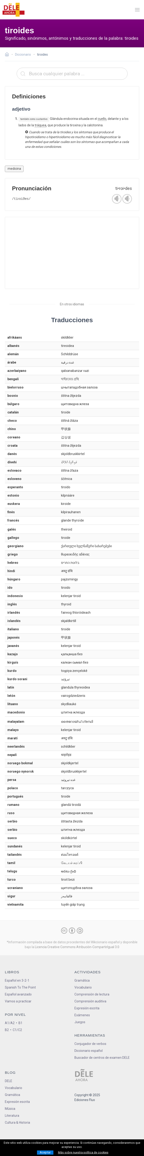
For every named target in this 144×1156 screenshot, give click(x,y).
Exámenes (82, 1015)
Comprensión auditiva (90, 1001)
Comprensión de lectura (91, 994)
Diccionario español (88, 1051)
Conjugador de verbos (90, 1044)
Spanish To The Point (20, 987)
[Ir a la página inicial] (8, 55)
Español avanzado (18, 994)
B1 (20, 1023)
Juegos (79, 1022)
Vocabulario (83, 987)
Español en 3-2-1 (17, 980)
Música (10, 1108)
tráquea (40, 125)
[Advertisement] (72, 253)
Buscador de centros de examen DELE (102, 1057)
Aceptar (45, 1152)
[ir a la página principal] (13, 9)
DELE (8, 1081)
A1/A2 (10, 1023)
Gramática (82, 980)
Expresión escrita (86, 1008)
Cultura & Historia (17, 1122)
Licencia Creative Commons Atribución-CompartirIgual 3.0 (77, 947)
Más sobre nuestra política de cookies (83, 1152)
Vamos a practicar (18, 1001)
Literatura (12, 1115)
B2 (7, 1030)
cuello (102, 119)
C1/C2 (17, 1030)
